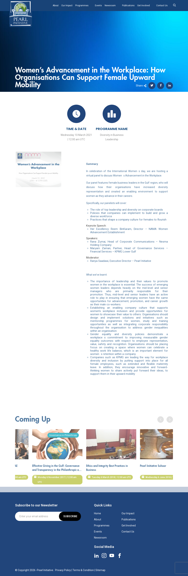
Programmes (81, 5)
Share (141, 85)
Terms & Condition (83, 570)
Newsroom (110, 5)
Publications (128, 5)
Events (98, 5)
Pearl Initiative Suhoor (161, 473)
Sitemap (100, 570)
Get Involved (143, 5)
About (56, 5)
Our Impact (67, 5)
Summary (99, 163)
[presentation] (160, 427)
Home (97, 513)
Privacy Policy (63, 570)
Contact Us (162, 5)
